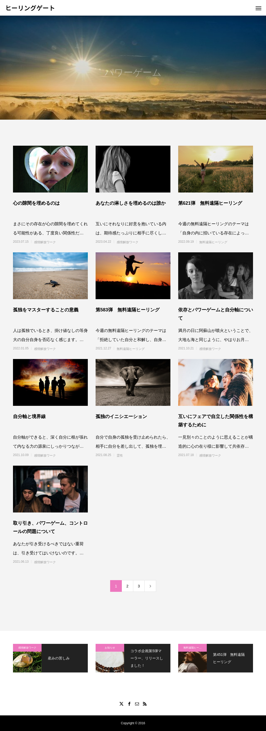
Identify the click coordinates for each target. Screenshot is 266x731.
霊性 (120, 455)
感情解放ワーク (45, 242)
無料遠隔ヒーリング (213, 242)
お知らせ (110, 647)
